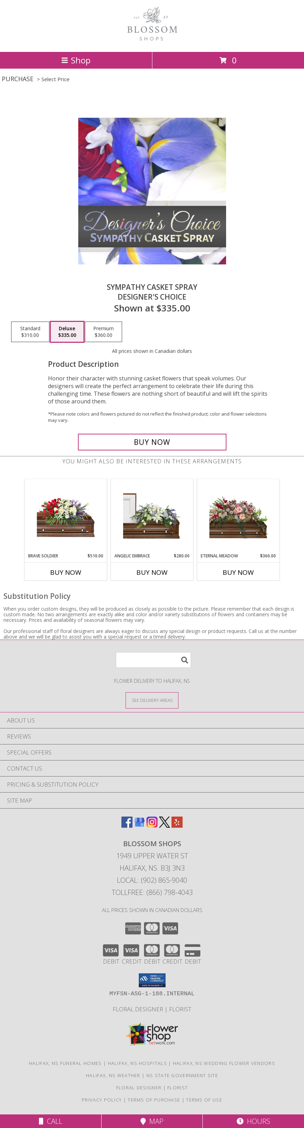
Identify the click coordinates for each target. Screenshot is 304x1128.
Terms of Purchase (154, 1100)
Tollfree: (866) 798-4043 (152, 892)
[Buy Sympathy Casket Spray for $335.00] (152, 442)
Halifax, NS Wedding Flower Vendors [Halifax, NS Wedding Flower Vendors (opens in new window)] (224, 1063)
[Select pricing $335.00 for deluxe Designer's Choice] (67, 332)
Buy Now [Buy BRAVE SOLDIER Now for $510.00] (65, 572)
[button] (152, 980)
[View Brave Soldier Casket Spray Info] (66, 516)
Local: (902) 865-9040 (152, 880)
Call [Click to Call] (50, 1121)
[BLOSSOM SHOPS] (152, 41)
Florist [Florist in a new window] (180, 1009)
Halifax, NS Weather (113, 1075)
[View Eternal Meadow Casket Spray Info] (238, 516)
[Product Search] (153, 660)
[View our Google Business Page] (139, 825)
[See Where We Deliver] (152, 700)
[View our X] (164, 825)
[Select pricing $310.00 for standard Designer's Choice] (30, 332)
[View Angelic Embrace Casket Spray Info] (152, 516)
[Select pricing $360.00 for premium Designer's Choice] (103, 332)
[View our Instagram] (152, 825)
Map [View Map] (152, 1121)
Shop (75, 60)
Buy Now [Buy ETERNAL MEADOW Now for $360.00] (238, 572)
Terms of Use (204, 1100)
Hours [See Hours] (253, 1121)
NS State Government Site (182, 1075)
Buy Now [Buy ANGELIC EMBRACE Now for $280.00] (152, 572)
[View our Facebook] (127, 825)
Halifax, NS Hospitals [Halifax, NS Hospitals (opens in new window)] (137, 1063)
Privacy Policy (102, 1100)
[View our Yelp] (177, 825)
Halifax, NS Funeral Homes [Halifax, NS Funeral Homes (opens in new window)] (65, 1063)
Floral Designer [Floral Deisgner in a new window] (139, 1009)
